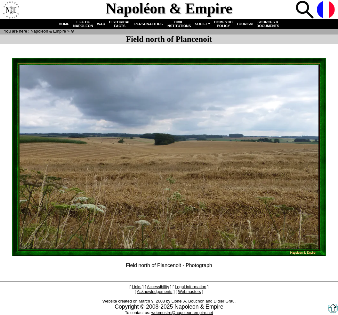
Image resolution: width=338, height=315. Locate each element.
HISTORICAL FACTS (120, 24)
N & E (48, 31)
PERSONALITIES (148, 24)
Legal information (190, 286)
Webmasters (189, 291)
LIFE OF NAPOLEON (83, 24)
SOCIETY (202, 24)
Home (10, 10)
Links (136, 286)
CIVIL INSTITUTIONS (178, 24)
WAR (101, 24)
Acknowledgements (154, 291)
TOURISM (245, 24)
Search (305, 10)
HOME (64, 24)
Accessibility (158, 286)
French (326, 10)
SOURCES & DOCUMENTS (268, 24)
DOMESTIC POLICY (223, 24)
